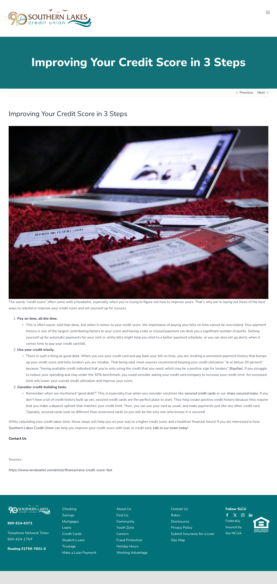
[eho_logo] (261, 518)
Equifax (236, 368)
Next (261, 92)
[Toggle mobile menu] (268, 12)
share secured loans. (243, 393)
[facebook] (227, 515)
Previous (246, 92)
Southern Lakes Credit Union (31, 428)
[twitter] (235, 515)
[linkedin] (250, 515)
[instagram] (243, 515)
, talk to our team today (169, 428)
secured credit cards (200, 393)
